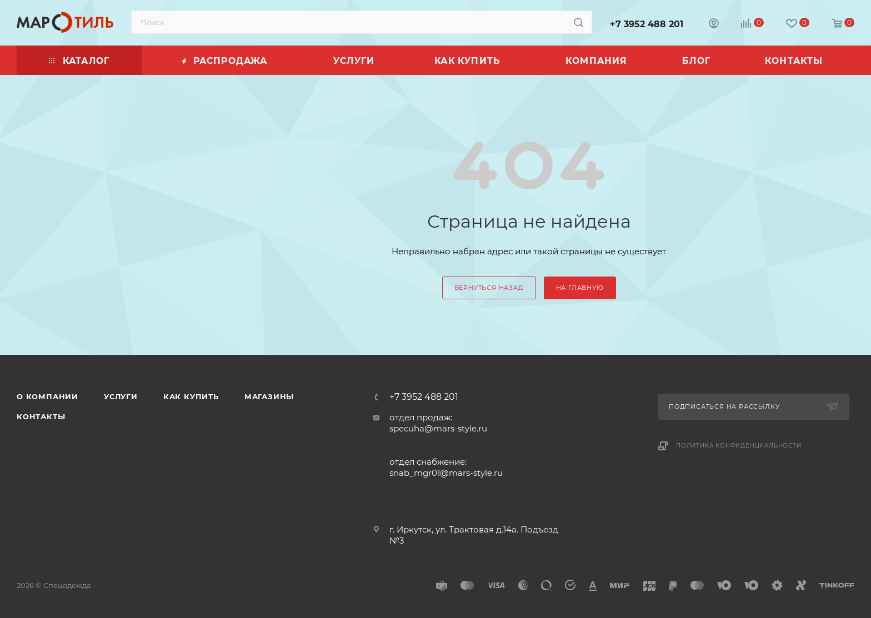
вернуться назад (489, 288)
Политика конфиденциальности (739, 445)
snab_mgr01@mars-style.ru (446, 473)
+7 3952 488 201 (646, 24)
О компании (47, 396)
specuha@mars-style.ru (438, 428)
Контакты (41, 416)
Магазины (269, 396)
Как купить (191, 396)
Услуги (121, 396)
